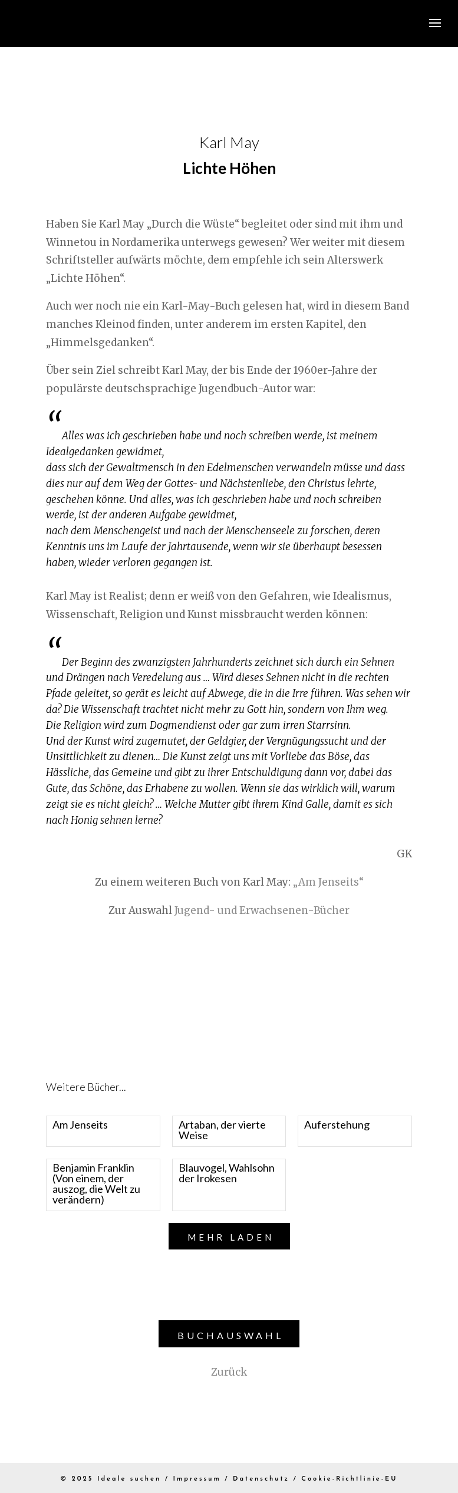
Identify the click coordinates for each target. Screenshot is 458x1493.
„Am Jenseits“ (328, 882)
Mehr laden (230, 1237)
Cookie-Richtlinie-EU (349, 1479)
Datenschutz (261, 1479)
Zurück (229, 1372)
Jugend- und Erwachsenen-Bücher (262, 910)
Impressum (197, 1479)
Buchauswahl (230, 1335)
